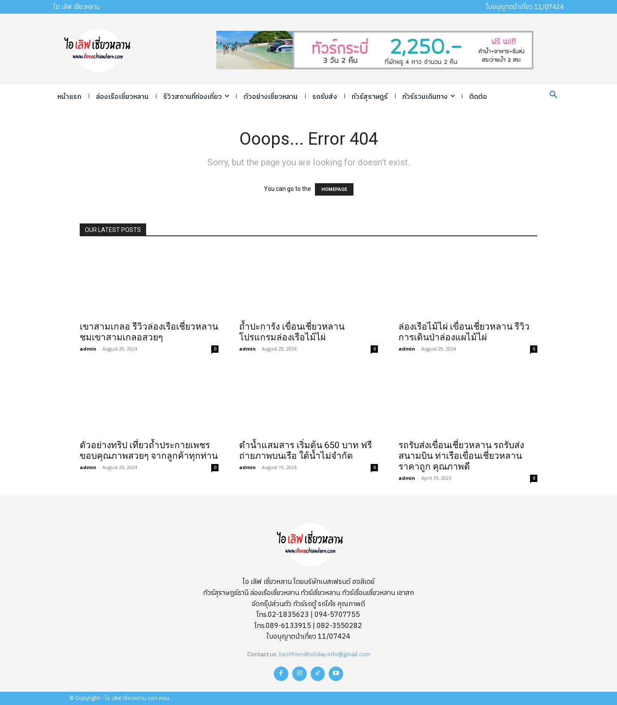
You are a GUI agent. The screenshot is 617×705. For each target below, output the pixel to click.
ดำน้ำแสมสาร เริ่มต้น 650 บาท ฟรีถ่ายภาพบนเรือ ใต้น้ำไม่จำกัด (305, 450)
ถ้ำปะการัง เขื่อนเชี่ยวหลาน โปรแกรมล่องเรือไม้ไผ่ (291, 331)
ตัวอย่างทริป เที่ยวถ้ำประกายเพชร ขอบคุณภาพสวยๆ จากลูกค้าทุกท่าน (149, 450)
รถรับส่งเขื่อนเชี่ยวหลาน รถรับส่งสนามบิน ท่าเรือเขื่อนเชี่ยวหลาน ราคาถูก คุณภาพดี (461, 456)
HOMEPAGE (334, 189)
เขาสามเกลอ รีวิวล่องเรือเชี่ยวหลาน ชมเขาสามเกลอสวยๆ (149, 331)
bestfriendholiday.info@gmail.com (324, 654)
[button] (553, 95)
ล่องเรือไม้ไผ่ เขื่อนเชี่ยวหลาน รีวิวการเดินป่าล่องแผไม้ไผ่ (464, 331)
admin (88, 348)
